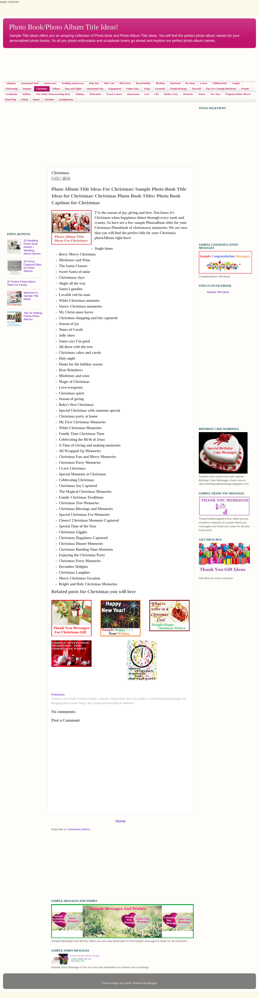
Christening (11, 88)
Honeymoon (133, 94)
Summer (27, 88)
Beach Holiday (143, 83)
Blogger (152, 983)
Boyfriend (175, 83)
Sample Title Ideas (218, 292)
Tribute (56, 88)
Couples (236, 83)
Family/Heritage (178, 88)
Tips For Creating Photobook (221, 88)
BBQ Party (125, 83)
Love (146, 94)
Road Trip (10, 99)
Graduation (11, 94)
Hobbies (26, 94)
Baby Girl (109, 83)
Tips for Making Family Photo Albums (32, 316)
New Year (215, 94)
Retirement (95, 94)
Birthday (160, 83)
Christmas (42, 88)
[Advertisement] (100, 64)
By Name (190, 83)
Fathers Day (132, 88)
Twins (147, 88)
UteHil (127, 983)
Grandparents (66, 99)
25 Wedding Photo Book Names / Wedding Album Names (32, 247)
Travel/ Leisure (114, 94)
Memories (188, 94)
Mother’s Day (171, 94)
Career (203, 83)
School (24, 99)
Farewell (196, 88)
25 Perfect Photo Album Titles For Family (21, 283)
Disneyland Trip (95, 88)
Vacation (49, 99)
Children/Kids (219, 83)
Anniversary (50, 83)
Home (120, 821)
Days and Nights (73, 88)
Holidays (80, 94)
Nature (201, 94)
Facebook (160, 88)
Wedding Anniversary (73, 83)
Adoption (11, 83)
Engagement (114, 88)
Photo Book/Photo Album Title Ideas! (63, 27)
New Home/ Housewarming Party (53, 94)
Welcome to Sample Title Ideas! (30, 296)
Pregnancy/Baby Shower (238, 94)
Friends (245, 88)
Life (157, 94)
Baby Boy (94, 83)
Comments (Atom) (79, 829)
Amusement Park (30, 83)
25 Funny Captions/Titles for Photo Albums (32, 266)
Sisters (36, 99)
